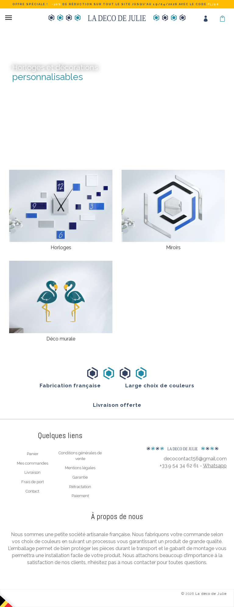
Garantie (80, 477)
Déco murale (60, 339)
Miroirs (173, 247)
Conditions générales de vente (80, 456)
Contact (32, 491)
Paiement (80, 496)
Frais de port (32, 482)
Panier (32, 454)
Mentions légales (80, 468)
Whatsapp (215, 466)
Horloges (61, 247)
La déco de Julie (211, 594)
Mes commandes (32, 463)
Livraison (32, 472)
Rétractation (80, 486)
